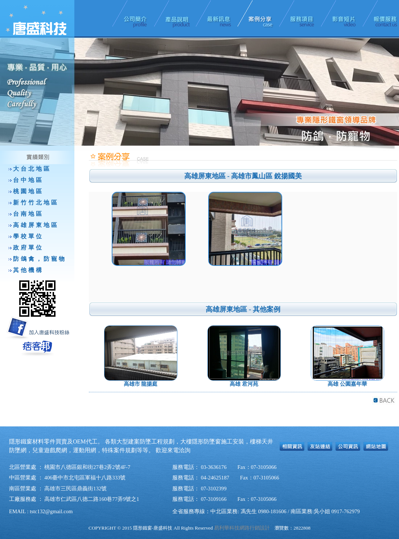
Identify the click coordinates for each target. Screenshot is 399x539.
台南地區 (28, 214)
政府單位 (28, 247)
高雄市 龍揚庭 (141, 384)
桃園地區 (28, 191)
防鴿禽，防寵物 (39, 259)
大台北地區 (32, 169)
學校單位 (28, 236)
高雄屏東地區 (36, 225)
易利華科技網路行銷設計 (242, 528)
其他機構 (28, 270)
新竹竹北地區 (36, 202)
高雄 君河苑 (244, 384)
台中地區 (28, 180)
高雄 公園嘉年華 (347, 384)
